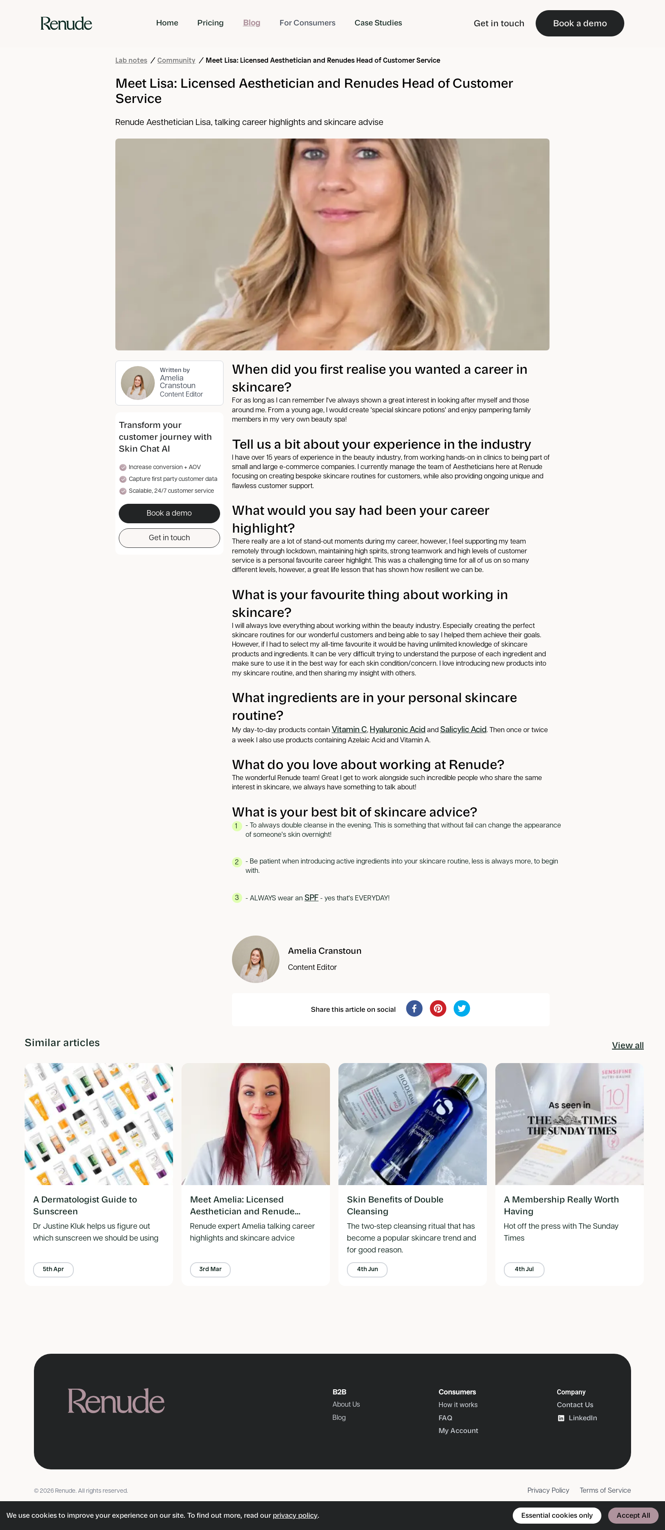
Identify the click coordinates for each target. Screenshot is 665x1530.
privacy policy (295, 1515)
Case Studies (378, 23)
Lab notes (131, 60)
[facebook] (414, 1008)
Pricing (210, 23)
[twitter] (461, 1008)
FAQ (446, 1418)
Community (176, 60)
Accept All (633, 1515)
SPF (312, 898)
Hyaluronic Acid (397, 730)
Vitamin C (349, 730)
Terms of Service (605, 1490)
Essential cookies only (557, 1515)
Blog (251, 23)
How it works (458, 1405)
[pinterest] (438, 1008)
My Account (458, 1431)
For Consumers (307, 23)
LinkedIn (577, 1418)
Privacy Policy (549, 1490)
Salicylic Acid (463, 730)
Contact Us (575, 1405)
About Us (346, 1404)
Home (167, 23)
